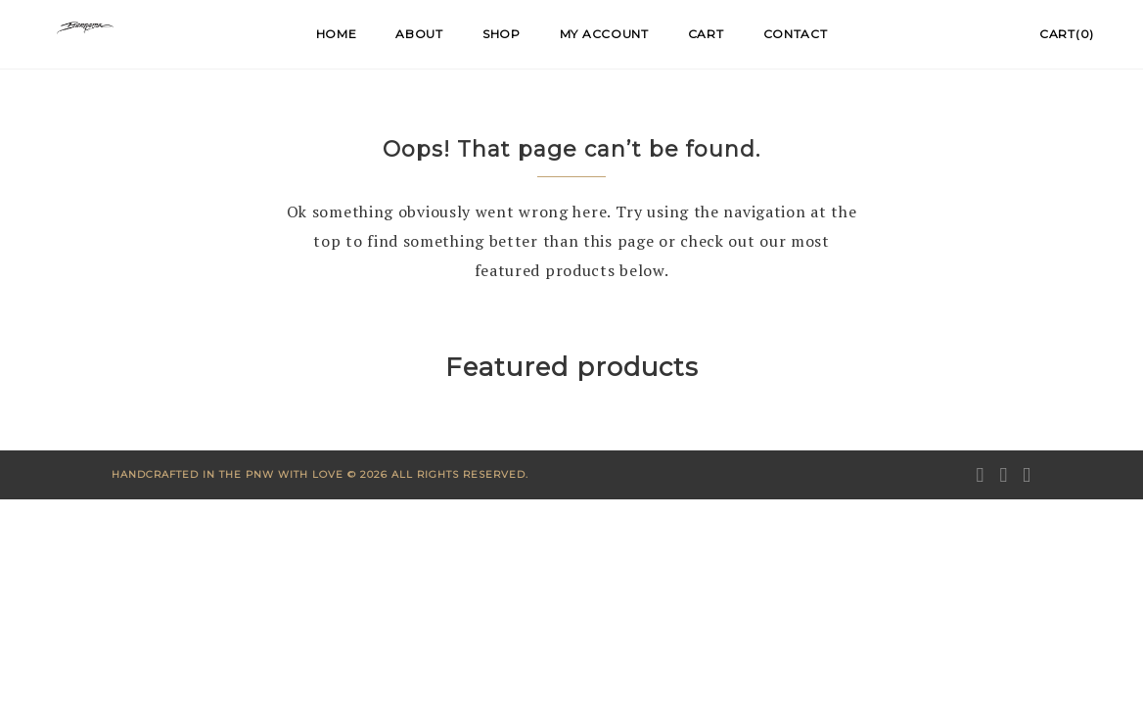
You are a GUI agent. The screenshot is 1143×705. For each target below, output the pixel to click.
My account (604, 33)
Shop (501, 33)
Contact (795, 33)
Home (336, 33)
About (419, 33)
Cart (706, 33)
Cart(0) (1066, 33)
